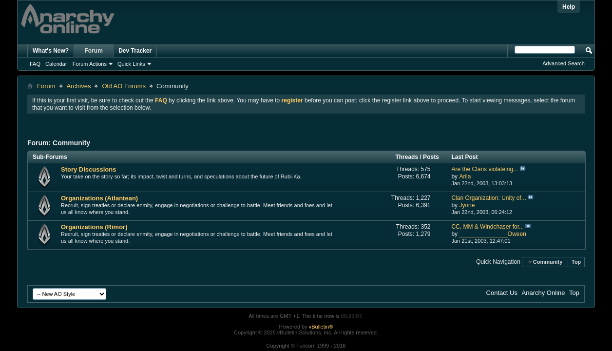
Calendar (56, 64)
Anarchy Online (543, 292)
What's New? (51, 50)
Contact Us (501, 292)
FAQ (35, 64)
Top (576, 262)
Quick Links (131, 64)
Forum (94, 50)
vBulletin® (321, 327)
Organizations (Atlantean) (99, 198)
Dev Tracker (135, 50)
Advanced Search (563, 63)
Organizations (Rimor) (94, 227)
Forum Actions (90, 64)
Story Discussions (88, 169)
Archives (79, 86)
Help (568, 6)
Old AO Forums (124, 86)
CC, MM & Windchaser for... (487, 226)
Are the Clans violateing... (484, 169)
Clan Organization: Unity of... (488, 198)
